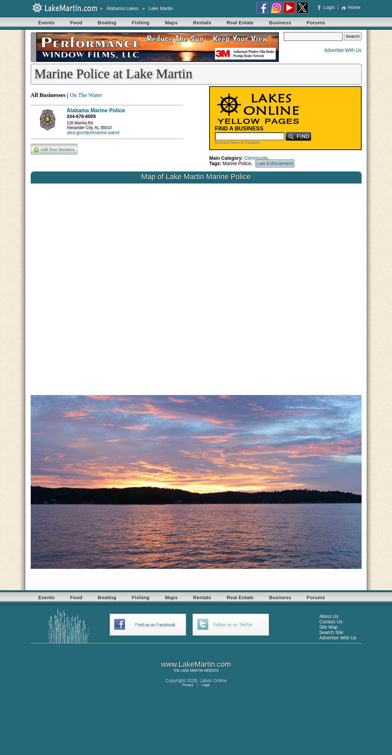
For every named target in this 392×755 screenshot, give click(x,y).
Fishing (140, 22)
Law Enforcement (275, 163)
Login (327, 7)
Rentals (202, 22)
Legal (206, 685)
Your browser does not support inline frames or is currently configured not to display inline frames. (196, 284)
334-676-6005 (81, 116)
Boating (107, 22)
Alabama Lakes (122, 8)
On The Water (86, 95)
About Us (329, 616)
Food (76, 22)
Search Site (331, 632)
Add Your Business (54, 149)
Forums (316, 22)
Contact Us (330, 621)
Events (46, 22)
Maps (171, 22)
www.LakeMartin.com (196, 664)
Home (350, 7)
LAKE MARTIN (192, 670)
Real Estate (240, 22)
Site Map (328, 627)
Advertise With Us (342, 50)
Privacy (187, 685)
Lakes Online (213, 680)
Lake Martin (160, 8)
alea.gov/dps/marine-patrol (93, 132)
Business (280, 22)
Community (256, 158)
